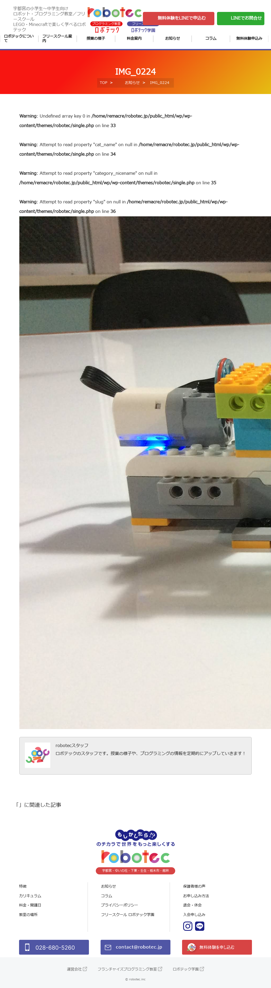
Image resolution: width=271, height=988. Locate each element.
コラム (210, 38)
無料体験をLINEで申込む (182, 18)
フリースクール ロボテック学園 (127, 915)
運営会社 (74, 969)
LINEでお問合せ (246, 18)
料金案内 (134, 38)
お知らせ (172, 38)
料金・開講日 (30, 905)
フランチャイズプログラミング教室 (127, 969)
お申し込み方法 (196, 896)
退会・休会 (192, 905)
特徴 (22, 886)
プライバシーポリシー (119, 905)
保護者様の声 (194, 886)
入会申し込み (194, 915)
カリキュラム (30, 896)
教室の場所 (28, 915)
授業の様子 (96, 38)
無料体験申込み (249, 38)
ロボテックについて (19, 38)
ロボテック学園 (186, 969)
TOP (103, 83)
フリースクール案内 (57, 38)
